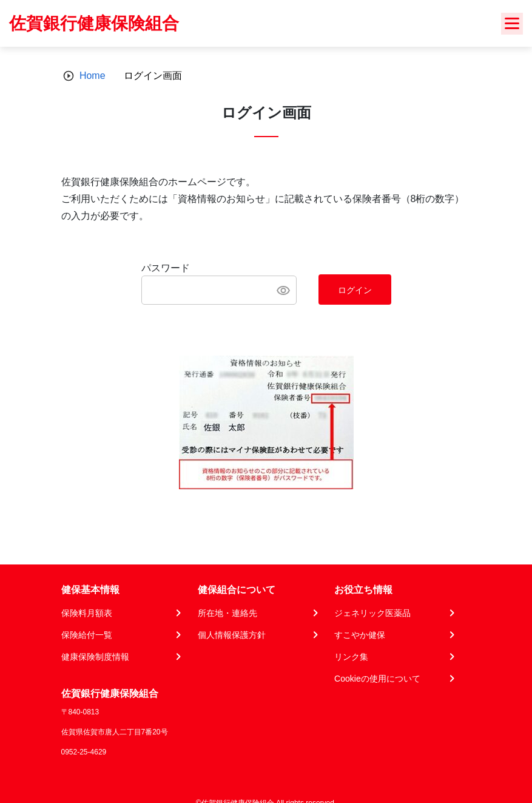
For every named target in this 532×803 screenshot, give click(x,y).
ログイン (355, 290)
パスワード (165, 268)
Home (92, 75)
